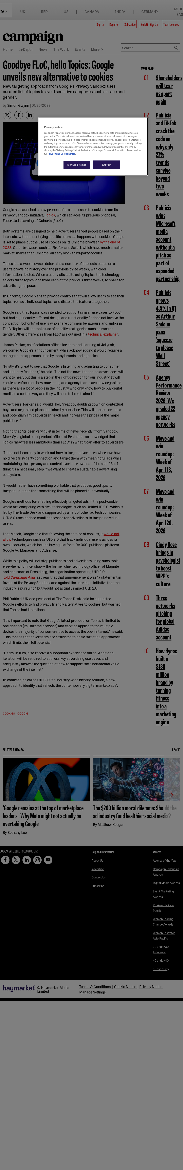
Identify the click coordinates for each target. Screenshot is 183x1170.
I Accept (106, 164)
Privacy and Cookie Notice (61, 153)
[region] (93, 146)
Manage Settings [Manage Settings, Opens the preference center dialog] (77, 164)
